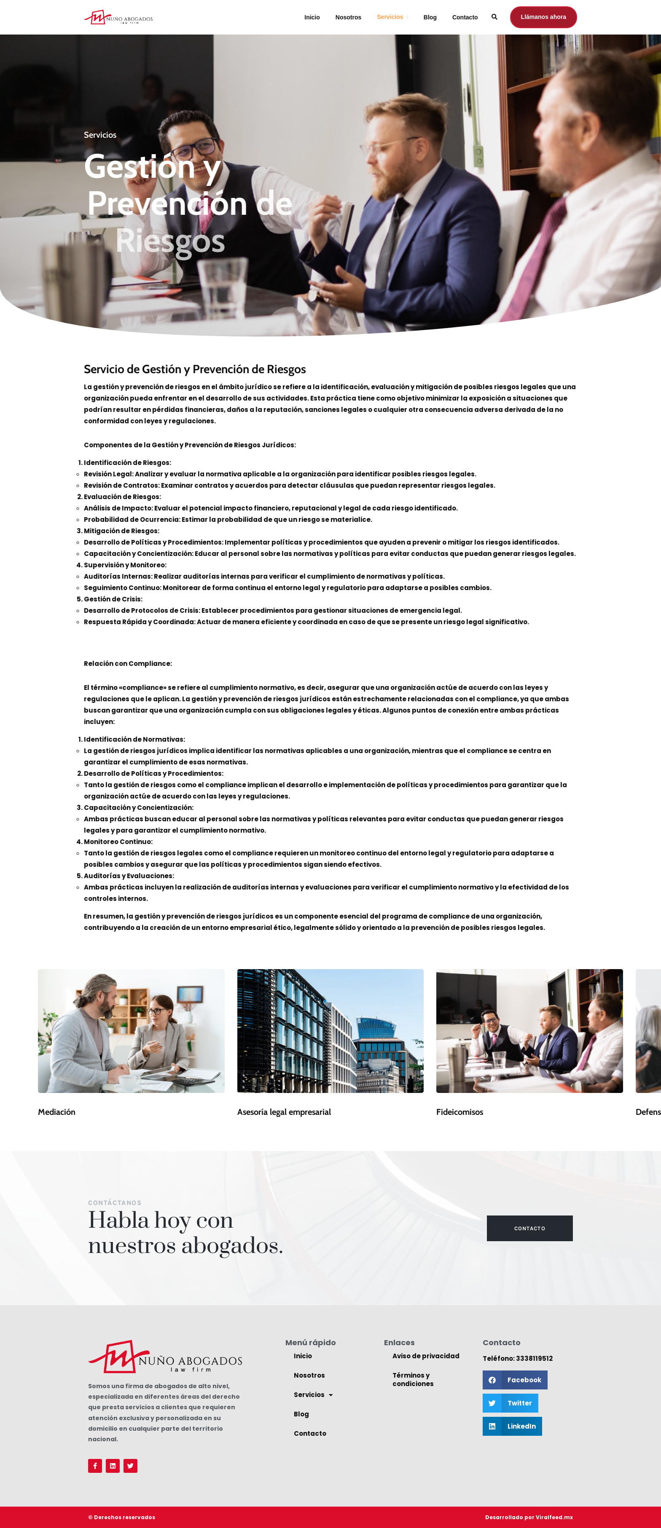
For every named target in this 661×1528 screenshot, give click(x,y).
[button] (515, 1379)
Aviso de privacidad (425, 1356)
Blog (430, 17)
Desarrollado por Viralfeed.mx (529, 1517)
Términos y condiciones (413, 1379)
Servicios (390, 16)
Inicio (312, 17)
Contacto (465, 17)
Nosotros (348, 17)
